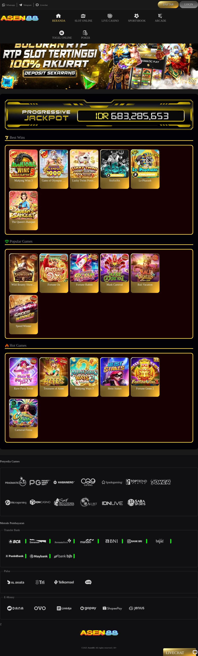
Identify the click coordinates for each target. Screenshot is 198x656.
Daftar (168, 4)
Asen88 (91, 648)
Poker (85, 34)
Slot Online (83, 17)
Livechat (42, 5)
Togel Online (62, 34)
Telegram (25, 5)
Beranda (58, 17)
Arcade (160, 17)
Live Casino (110, 17)
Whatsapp (8, 5)
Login (188, 4)
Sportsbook (137, 17)
